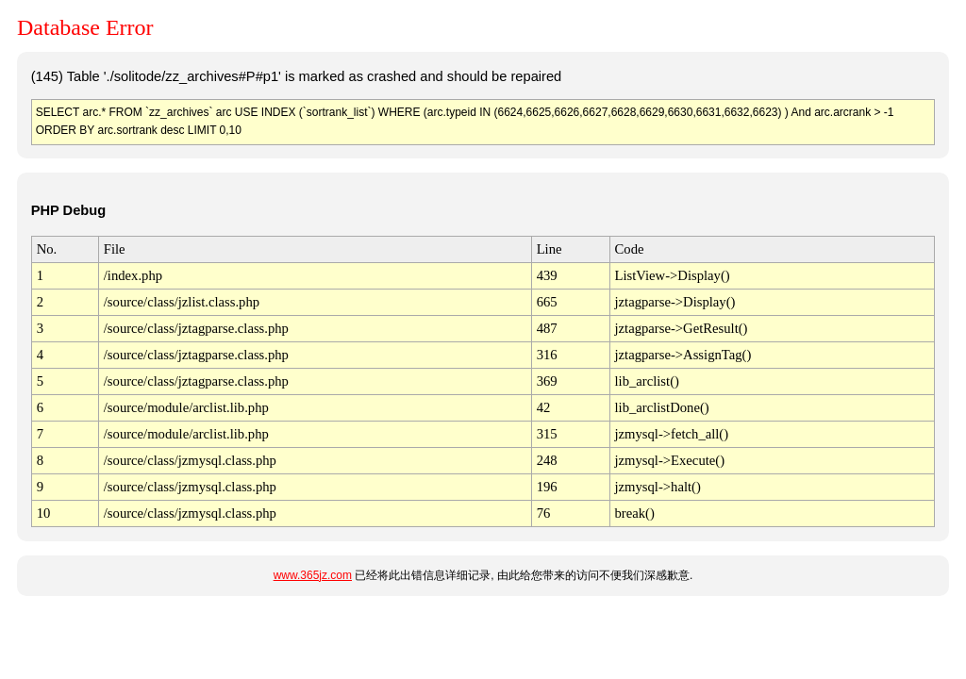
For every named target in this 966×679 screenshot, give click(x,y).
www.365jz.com (313, 575)
